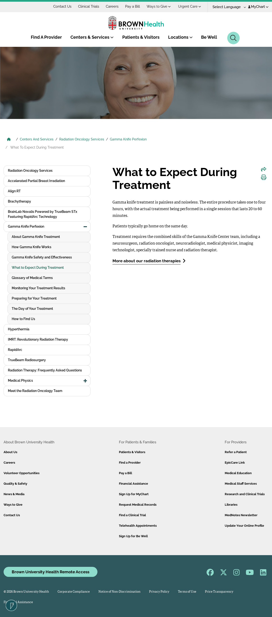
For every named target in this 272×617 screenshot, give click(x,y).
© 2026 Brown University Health (26, 591)
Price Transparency (219, 591)
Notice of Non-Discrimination (119, 591)
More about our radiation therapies (149, 260)
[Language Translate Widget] (227, 7)
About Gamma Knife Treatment (36, 237)
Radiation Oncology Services (81, 139)
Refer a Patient (236, 452)
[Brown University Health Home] (9, 139)
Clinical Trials (88, 6)
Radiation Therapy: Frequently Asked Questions (45, 370)
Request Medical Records (137, 504)
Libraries (231, 504)
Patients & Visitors (141, 37)
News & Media (14, 494)
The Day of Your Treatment (32, 309)
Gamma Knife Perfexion (128, 139)
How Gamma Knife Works (31, 247)
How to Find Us (23, 319)
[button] (85, 226)
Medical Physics (20, 380)
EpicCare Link (235, 462)
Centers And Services (36, 139)
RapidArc (15, 350)
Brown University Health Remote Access (50, 571)
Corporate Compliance (74, 591)
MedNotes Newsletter (241, 515)
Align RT (14, 191)
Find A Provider (46, 37)
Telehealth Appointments (138, 525)
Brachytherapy (19, 201)
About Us (10, 452)
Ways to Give (159, 6)
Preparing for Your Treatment (34, 298)
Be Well (209, 37)
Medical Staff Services (241, 483)
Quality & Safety (15, 483)
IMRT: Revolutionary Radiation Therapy (38, 339)
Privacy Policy (159, 591)
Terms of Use (187, 591)
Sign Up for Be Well (133, 536)
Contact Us (62, 6)
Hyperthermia (18, 329)
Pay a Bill (132, 6)
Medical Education (238, 473)
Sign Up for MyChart (134, 494)
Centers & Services (92, 37)
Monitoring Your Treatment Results (38, 288)
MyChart (258, 7)
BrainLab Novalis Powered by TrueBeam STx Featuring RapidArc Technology (42, 214)
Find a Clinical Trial (132, 515)
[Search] (233, 38)
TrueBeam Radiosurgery (27, 360)
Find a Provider (130, 462)
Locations (180, 37)
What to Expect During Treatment (38, 267)
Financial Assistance (133, 483)
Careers (112, 6)
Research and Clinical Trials (245, 494)
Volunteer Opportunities (21, 473)
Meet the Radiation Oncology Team (35, 391)
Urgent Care (189, 6)
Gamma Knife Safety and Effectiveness (42, 257)
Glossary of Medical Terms (32, 278)
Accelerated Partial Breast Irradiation (36, 181)
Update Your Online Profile (244, 525)
